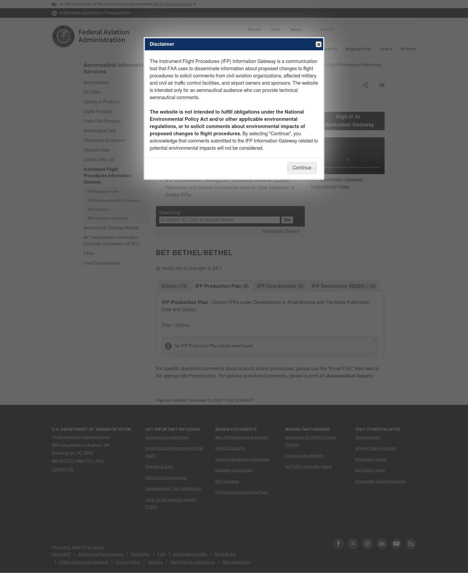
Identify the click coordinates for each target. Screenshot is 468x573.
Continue (301, 167)
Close (318, 44)
